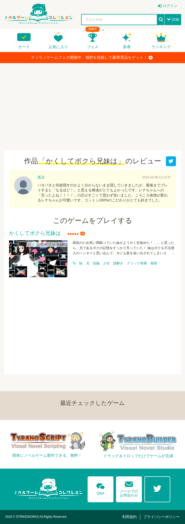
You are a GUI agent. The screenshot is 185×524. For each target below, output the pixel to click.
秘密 (153, 263)
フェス (92, 47)
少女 (106, 263)
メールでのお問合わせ (129, 488)
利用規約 (129, 517)
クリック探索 (137, 263)
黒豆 (41, 177)
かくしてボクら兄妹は (35, 233)
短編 (96, 263)
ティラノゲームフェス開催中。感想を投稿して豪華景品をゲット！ (92, 57)
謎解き (118, 263)
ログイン (170, 6)
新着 (127, 47)
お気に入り (58, 47)
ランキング (161, 47)
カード (24, 47)
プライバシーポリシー (161, 517)
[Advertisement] (92, 104)
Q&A (100, 488)
